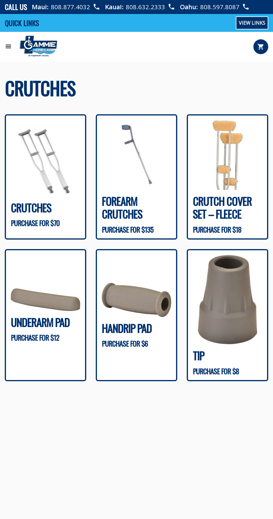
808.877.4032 (70, 7)
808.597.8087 (220, 7)
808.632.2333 (145, 7)
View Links (252, 23)
